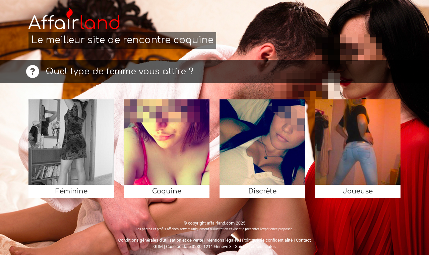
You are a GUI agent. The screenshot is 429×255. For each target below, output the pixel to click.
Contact (303, 240)
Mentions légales (222, 240)
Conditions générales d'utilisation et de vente (160, 240)
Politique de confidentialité (267, 240)
